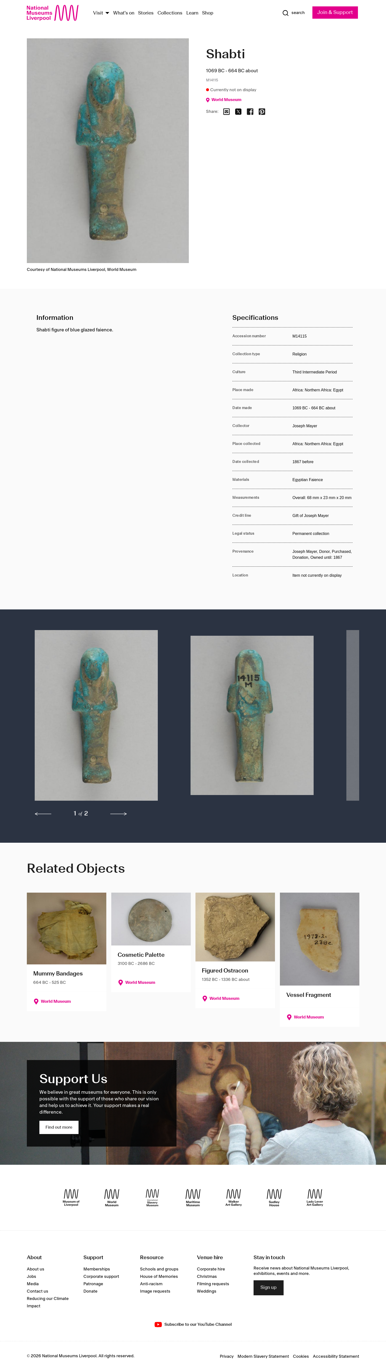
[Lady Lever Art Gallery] (314, 1197)
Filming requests (213, 1284)
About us (35, 1269)
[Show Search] (293, 13)
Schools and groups (159, 1269)
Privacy (227, 1356)
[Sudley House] (274, 1197)
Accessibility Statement (336, 1356)
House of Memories (159, 1276)
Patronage (93, 1284)
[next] (118, 814)
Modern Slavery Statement (263, 1356)
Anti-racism (151, 1284)
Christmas (207, 1276)
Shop (207, 13)
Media (33, 1284)
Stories (146, 13)
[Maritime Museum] (193, 1197)
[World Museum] (111, 1197)
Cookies (301, 1356)
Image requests (155, 1291)
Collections (170, 13)
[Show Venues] (107, 13)
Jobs (31, 1276)
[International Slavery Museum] (152, 1197)
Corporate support (101, 1276)
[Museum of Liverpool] (71, 1197)
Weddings (206, 1291)
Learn (192, 13)
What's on (123, 13)
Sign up (268, 1287)
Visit (98, 13)
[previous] (43, 814)
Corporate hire (211, 1269)
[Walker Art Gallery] (233, 1197)
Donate (90, 1291)
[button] (103, 718)
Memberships (96, 1269)
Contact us (37, 1291)
